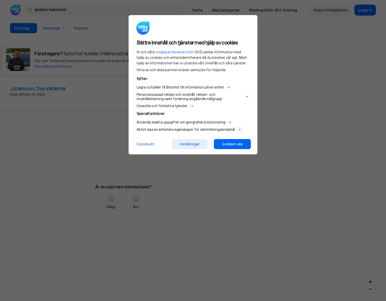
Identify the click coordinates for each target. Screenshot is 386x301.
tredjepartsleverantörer (174, 52)
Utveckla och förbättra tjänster (166, 106)
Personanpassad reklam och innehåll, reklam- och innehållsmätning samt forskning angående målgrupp (193, 96)
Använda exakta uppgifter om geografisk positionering (185, 122)
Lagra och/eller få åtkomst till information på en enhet (184, 87)
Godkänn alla (232, 144)
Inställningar (190, 144)
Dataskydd (145, 144)
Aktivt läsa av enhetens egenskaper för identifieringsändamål (189, 129)
